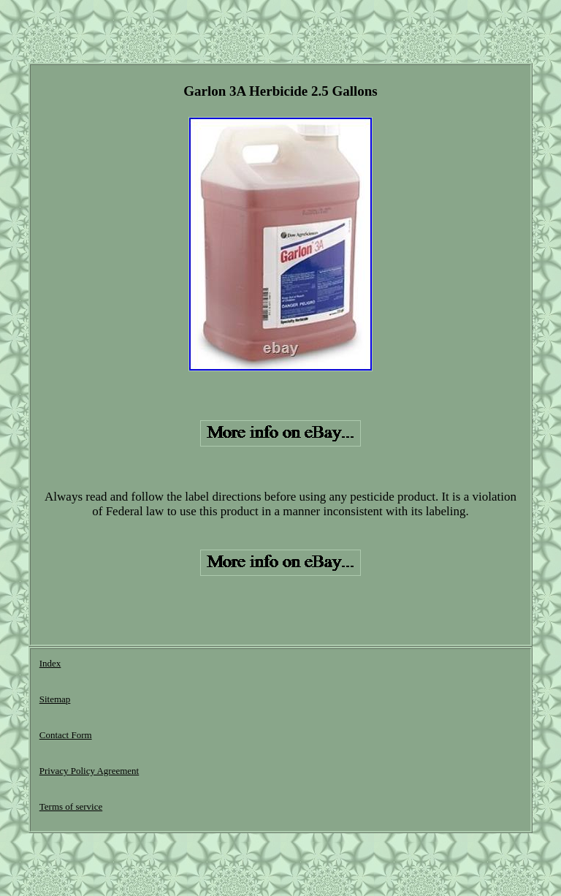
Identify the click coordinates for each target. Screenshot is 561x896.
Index (50, 663)
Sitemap (55, 699)
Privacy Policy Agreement (89, 770)
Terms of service (70, 806)
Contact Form (65, 734)
